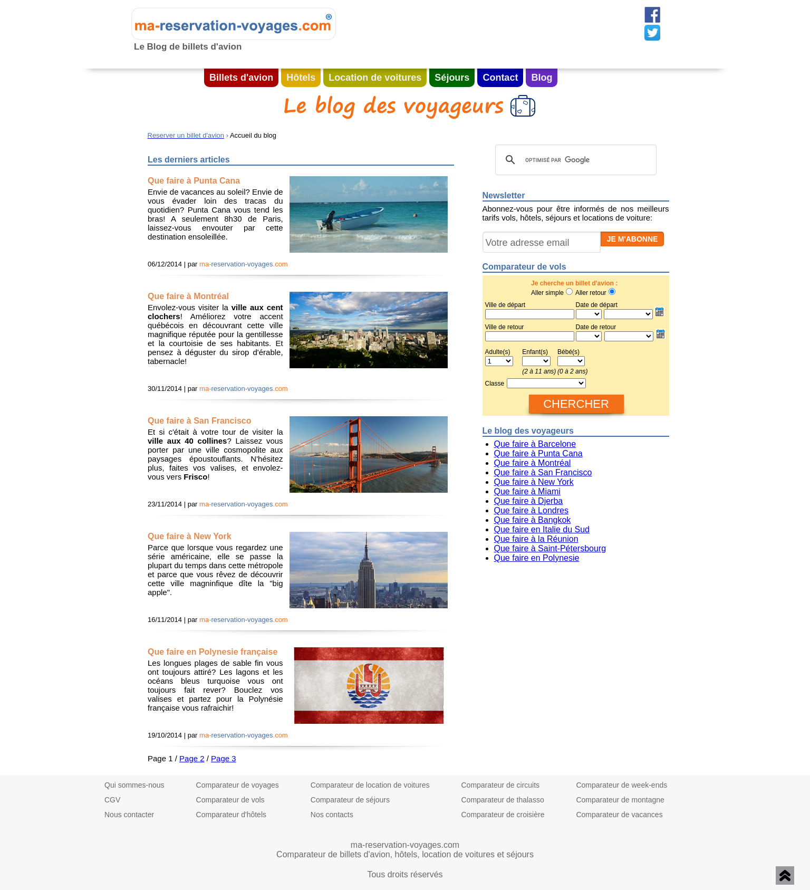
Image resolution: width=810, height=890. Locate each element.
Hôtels (300, 77)
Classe (495, 383)
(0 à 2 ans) (572, 371)
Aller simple (547, 292)
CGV (112, 800)
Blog (541, 77)
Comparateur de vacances (619, 814)
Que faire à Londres (531, 510)
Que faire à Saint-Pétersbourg (550, 548)
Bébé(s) (568, 352)
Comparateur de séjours (350, 800)
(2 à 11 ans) (539, 371)
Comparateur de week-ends (621, 785)
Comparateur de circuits (500, 785)
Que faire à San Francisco (543, 472)
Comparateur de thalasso (502, 800)
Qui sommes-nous (134, 785)
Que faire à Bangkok (532, 519)
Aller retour (590, 292)
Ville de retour (504, 327)
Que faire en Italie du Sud (542, 529)
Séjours (452, 77)
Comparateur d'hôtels (231, 814)
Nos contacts (332, 814)
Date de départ (621, 310)
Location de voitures (375, 77)
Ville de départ (505, 305)
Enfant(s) (535, 352)
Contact (500, 77)
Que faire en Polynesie (537, 557)
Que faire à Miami (527, 491)
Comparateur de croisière (502, 814)
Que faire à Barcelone (535, 443)
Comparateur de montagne (620, 800)
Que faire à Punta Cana (538, 453)
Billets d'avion (241, 77)
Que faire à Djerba (528, 500)
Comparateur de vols (230, 800)
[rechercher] (574, 160)
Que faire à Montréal (532, 462)
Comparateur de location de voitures (370, 785)
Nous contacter (129, 814)
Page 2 (192, 758)
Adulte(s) (497, 352)
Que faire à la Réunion (536, 538)
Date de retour (596, 327)
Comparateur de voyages (237, 785)
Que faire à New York (534, 481)
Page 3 (223, 758)
